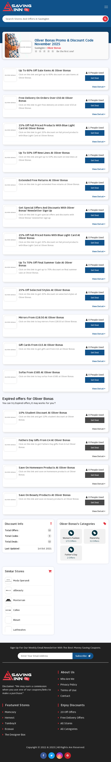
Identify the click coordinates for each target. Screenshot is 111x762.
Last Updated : (12, 548)
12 (49, 530)
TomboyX (9, 723)
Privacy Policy (67, 684)
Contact (64, 695)
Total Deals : (12, 541)
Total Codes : (12, 536)
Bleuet (12, 620)
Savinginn (40, 47)
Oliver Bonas (54, 47)
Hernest (8, 717)
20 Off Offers (67, 712)
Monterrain (15, 600)
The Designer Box (13, 734)
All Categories (67, 729)
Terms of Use (67, 690)
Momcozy (9, 712)
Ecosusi (8, 729)
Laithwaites (15, 630)
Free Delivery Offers (71, 717)
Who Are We (66, 678)
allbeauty (14, 590)
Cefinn (12, 610)
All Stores (65, 723)
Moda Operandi (17, 580)
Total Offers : (12, 530)
